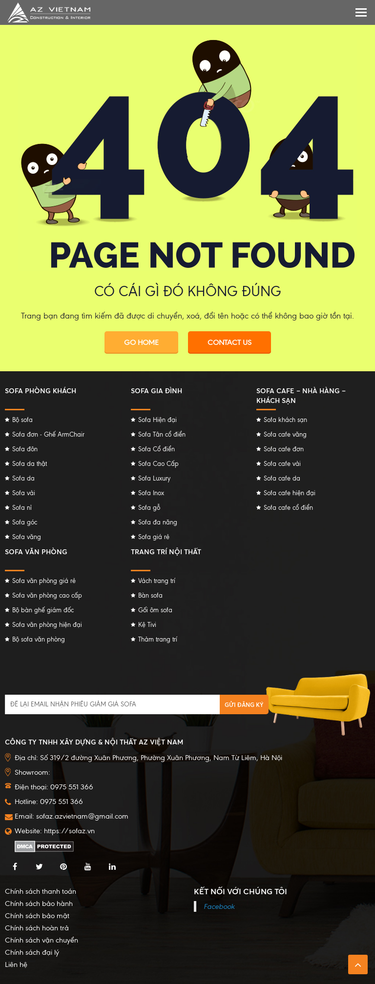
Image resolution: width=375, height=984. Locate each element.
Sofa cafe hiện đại (289, 493)
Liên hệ (16, 964)
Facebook (219, 906)
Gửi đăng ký (244, 704)
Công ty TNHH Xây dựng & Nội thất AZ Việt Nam (94, 742)
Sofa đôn (25, 449)
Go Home (141, 342)
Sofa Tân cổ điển (162, 434)
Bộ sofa (22, 419)
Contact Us (229, 342)
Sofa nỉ (22, 507)
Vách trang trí (156, 580)
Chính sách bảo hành (39, 903)
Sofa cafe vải (282, 463)
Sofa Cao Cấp (158, 463)
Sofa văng (26, 537)
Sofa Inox (151, 493)
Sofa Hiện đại (157, 419)
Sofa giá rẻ (153, 537)
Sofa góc (24, 522)
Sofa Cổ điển (156, 449)
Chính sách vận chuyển (41, 940)
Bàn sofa (150, 595)
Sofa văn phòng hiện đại (47, 624)
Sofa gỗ (149, 507)
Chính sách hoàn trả (37, 928)
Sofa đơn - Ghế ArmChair (48, 434)
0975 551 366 (61, 801)
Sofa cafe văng (285, 434)
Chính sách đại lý (32, 952)
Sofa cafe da (282, 478)
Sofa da (23, 478)
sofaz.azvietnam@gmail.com (82, 816)
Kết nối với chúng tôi (240, 891)
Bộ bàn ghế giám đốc (43, 610)
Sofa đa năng (157, 522)
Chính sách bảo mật (37, 915)
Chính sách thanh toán (40, 891)
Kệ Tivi (147, 624)
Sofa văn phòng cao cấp (47, 595)
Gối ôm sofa (155, 610)
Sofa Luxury (154, 478)
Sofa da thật (29, 463)
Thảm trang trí (157, 639)
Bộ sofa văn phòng (38, 639)
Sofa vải (23, 493)
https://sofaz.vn (69, 830)
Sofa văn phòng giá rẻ (44, 580)
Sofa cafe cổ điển (288, 507)
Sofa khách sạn (285, 419)
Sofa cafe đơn (284, 449)
